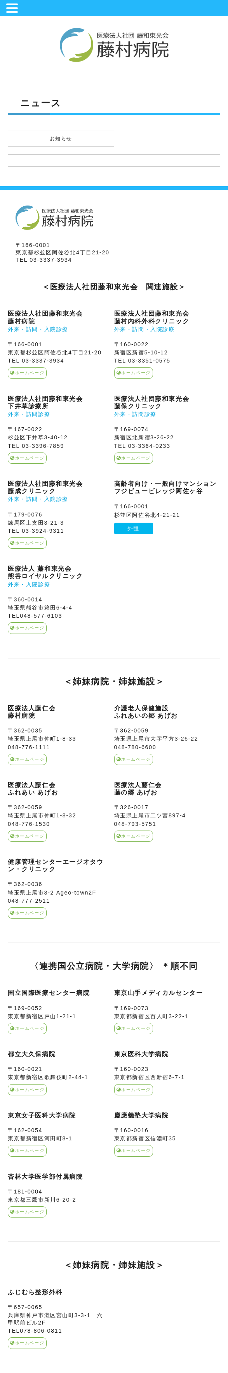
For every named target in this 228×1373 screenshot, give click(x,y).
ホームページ (27, 372)
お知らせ (61, 139)
